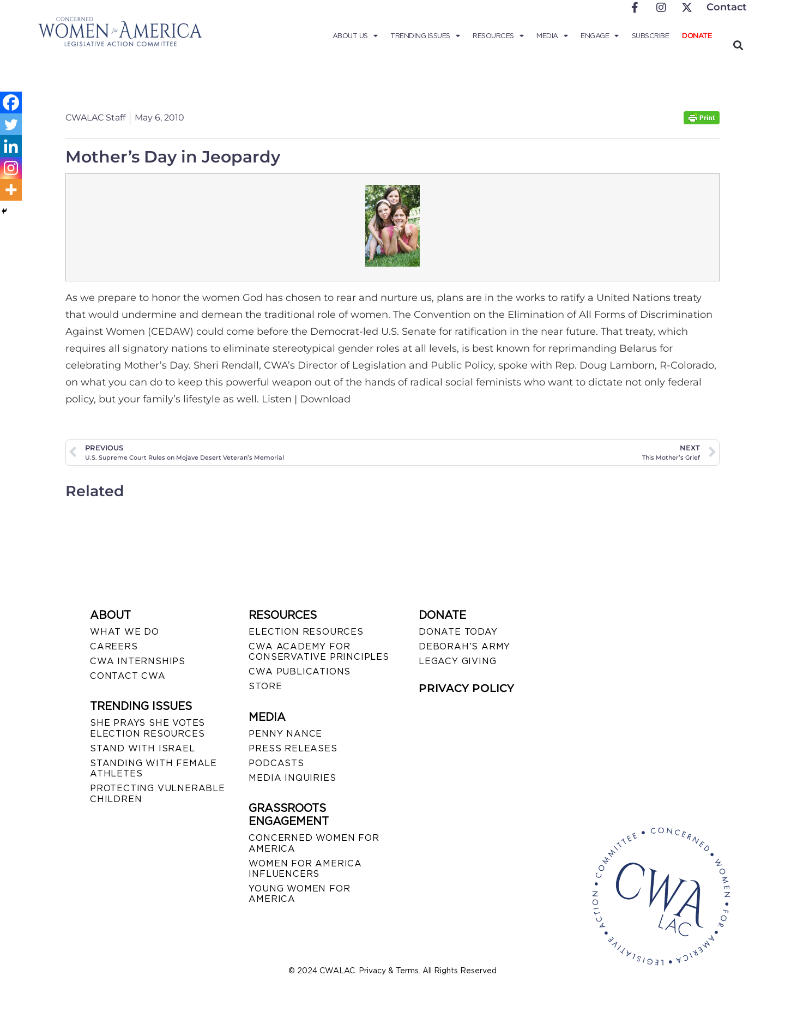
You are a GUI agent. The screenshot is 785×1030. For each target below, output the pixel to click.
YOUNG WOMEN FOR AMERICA (299, 893)
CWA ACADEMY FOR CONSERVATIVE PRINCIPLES (319, 651)
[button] (738, 45)
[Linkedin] (11, 146)
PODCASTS (276, 763)
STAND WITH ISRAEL (142, 748)
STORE (265, 686)
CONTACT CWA (128, 676)
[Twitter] (11, 124)
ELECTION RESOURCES (306, 632)
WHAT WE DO (124, 632)
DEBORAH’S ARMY (464, 646)
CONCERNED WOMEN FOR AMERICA (314, 843)
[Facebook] (11, 102)
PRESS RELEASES (293, 748)
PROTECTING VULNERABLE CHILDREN (157, 793)
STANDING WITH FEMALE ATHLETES (153, 768)
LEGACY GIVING (457, 661)
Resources (498, 36)
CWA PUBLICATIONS (300, 671)
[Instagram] (11, 168)
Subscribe (650, 36)
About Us (355, 36)
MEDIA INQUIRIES (292, 778)
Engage (600, 36)
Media (551, 36)
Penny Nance (285, 733)
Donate (696, 36)
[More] (11, 190)
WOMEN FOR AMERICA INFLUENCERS (305, 868)
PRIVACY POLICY (466, 688)
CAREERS (114, 646)
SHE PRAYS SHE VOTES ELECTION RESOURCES (147, 728)
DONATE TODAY (458, 632)
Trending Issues (425, 36)
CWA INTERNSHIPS (137, 661)
